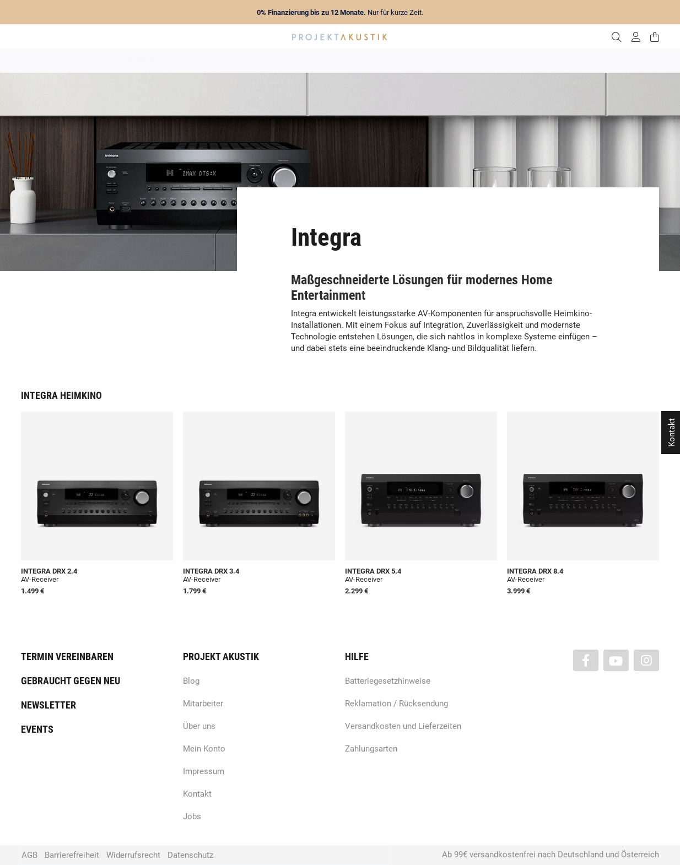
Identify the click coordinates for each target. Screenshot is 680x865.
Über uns (199, 726)
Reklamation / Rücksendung (396, 704)
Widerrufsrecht (133, 855)
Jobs (192, 816)
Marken (236, 60)
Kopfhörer (501, 60)
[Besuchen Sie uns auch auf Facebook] (585, 660)
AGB (29, 855)
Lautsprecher (447, 60)
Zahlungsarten (371, 749)
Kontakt (197, 794)
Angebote (141, 60)
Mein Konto (204, 749)
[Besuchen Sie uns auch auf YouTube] (616, 660)
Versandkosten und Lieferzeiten (403, 726)
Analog (278, 60)
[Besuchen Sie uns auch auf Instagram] (646, 660)
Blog (191, 681)
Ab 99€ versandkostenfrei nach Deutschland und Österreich (550, 854)
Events (37, 729)
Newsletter (48, 705)
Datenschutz (190, 855)
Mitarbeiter (203, 704)
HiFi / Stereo (327, 60)
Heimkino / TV (386, 60)
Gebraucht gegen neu (70, 680)
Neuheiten (190, 60)
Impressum (203, 771)
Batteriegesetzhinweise (387, 681)
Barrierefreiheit (72, 855)
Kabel (544, 60)
